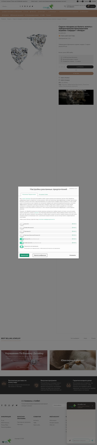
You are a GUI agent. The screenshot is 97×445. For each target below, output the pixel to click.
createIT (75, 188)
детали (74, 223)
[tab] (29, 194)
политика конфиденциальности (47, 219)
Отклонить (72, 255)
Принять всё (24, 255)
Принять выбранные (40, 255)
